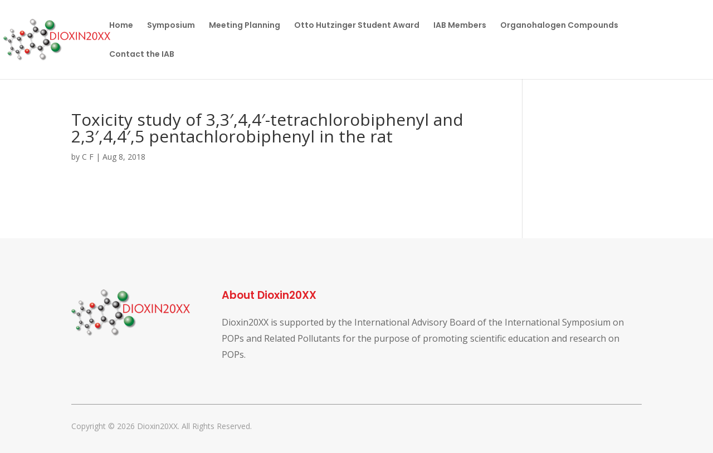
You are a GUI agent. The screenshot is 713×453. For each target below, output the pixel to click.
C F (88, 156)
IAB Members (459, 26)
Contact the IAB (141, 55)
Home (121, 26)
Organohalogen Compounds (559, 26)
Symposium (171, 26)
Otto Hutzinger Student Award (356, 26)
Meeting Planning (244, 26)
